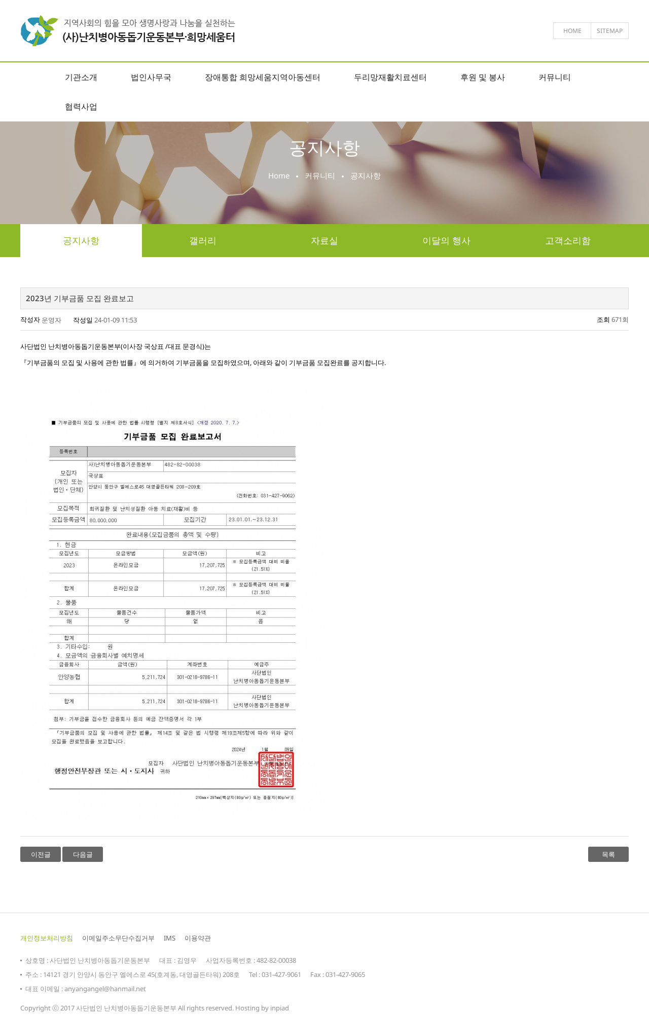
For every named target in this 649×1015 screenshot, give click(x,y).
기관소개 (81, 77)
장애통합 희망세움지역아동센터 (262, 77)
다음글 (83, 854)
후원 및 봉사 (482, 77)
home (572, 30)
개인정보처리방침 (46, 937)
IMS (169, 937)
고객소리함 (568, 240)
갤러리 (203, 240)
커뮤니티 (554, 77)
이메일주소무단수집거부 (118, 937)
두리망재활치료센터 (390, 77)
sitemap (610, 30)
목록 (608, 854)
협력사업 (81, 106)
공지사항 (81, 240)
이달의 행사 (446, 240)
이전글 (41, 854)
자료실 (324, 240)
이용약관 (198, 937)
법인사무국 (151, 77)
